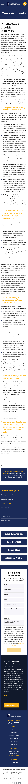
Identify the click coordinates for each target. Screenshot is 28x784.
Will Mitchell (14, 732)
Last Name (7, 589)
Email (5, 599)
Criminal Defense (14, 735)
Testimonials (14, 741)
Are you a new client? (10, 604)
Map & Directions (14, 755)
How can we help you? (10, 609)
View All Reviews (11, 705)
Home (14, 730)
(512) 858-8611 (14, 722)
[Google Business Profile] (17, 762)
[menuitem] (14, 495)
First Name (7, 585)
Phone (6, 594)
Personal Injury (14, 738)
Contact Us (14, 744)
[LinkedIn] (14, 762)
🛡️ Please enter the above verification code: (11, 622)
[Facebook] (11, 762)
